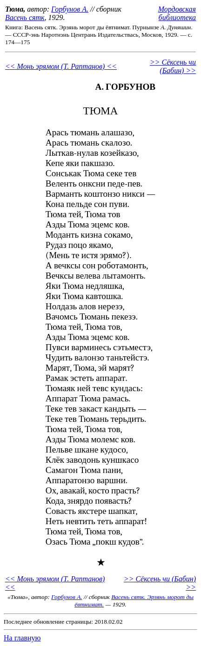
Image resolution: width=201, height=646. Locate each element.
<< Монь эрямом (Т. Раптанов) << (61, 66)
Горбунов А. (69, 9)
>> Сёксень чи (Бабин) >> (173, 66)
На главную (22, 638)
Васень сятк (25, 17)
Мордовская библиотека (177, 13)
